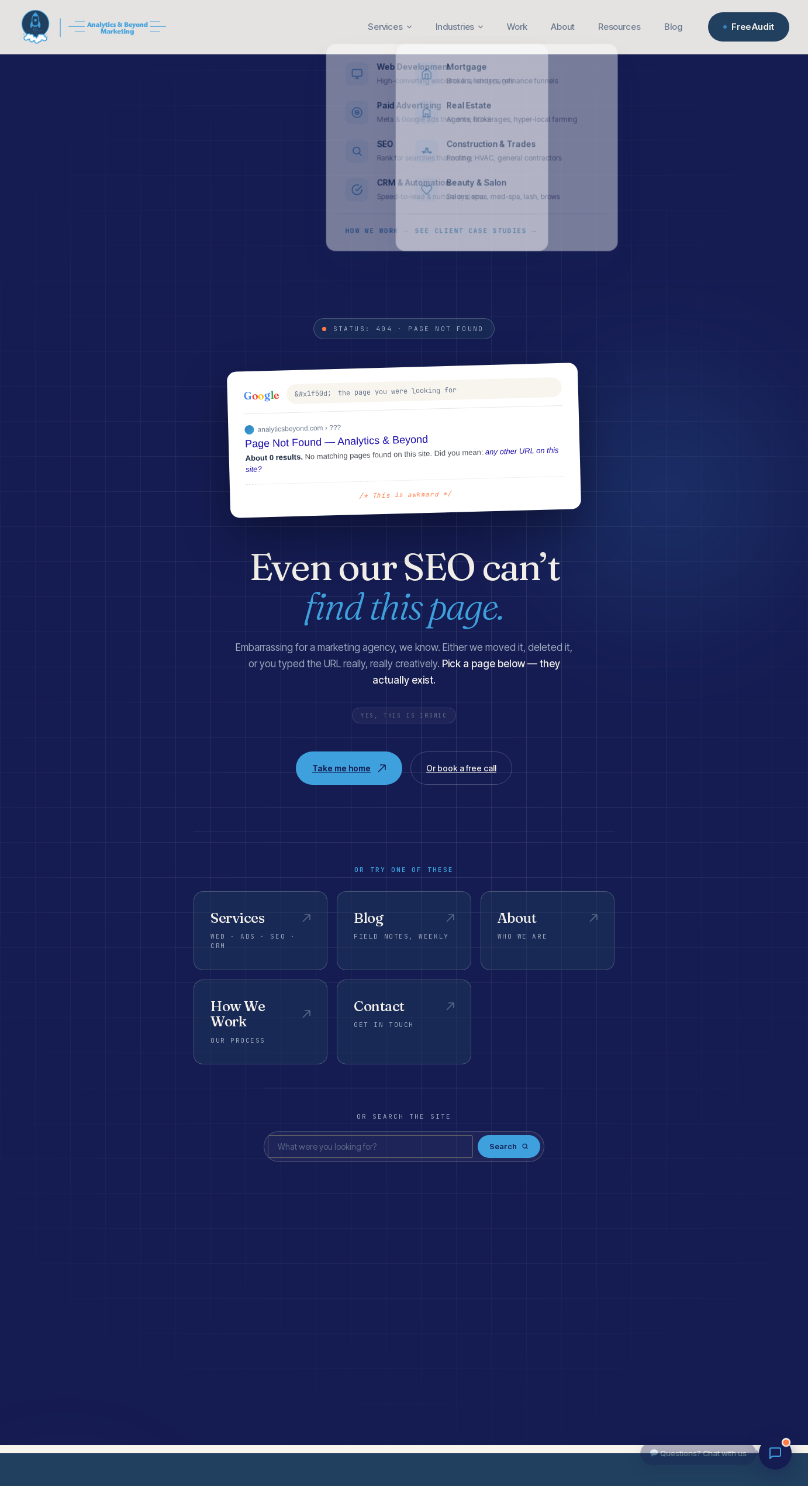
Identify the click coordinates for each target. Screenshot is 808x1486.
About (563, 26)
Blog (673, 26)
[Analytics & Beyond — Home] (92, 26)
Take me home (349, 768)
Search (509, 1146)
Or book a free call (461, 768)
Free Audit (748, 26)
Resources (619, 26)
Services (390, 26)
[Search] (370, 1147)
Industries (460, 26)
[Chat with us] (775, 1453)
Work (517, 26)
